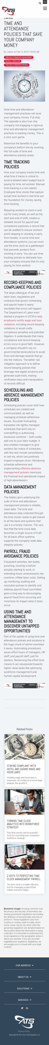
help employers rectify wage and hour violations (23, 320)
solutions (23, 988)
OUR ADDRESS (23, 965)
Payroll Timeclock (12, 61)
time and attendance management (18, 57)
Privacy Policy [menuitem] (24, 1031)
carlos (10, 52)
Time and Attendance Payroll (16, 65)
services (23, 1000)
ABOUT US (23, 977)
